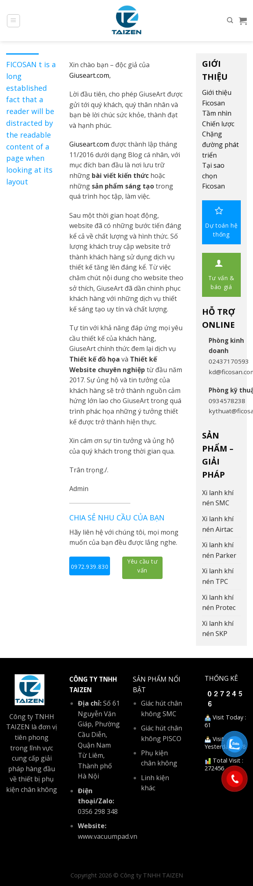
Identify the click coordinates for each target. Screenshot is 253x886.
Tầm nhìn (216, 113)
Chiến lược (218, 123)
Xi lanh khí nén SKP (217, 628)
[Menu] (13, 20)
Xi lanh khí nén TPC (217, 576)
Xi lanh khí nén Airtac (217, 524)
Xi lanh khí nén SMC (217, 498)
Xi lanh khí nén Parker (219, 550)
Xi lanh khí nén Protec (218, 602)
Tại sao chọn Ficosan (213, 176)
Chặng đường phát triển (220, 144)
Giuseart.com (89, 75)
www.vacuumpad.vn (107, 836)
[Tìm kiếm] (230, 20)
